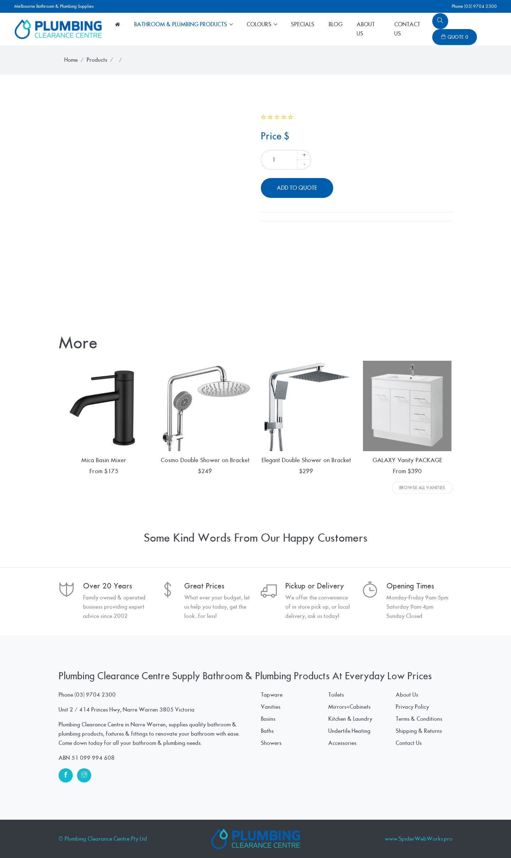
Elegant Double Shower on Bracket (306, 460)
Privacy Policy (412, 706)
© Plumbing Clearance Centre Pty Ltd (103, 838)
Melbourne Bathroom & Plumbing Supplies (54, 6)
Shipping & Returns (419, 731)
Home (71, 59)
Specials (302, 24)
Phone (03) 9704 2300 (474, 6)
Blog (335, 24)
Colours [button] (260, 24)
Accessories (342, 743)
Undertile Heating (349, 731)
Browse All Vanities (422, 488)
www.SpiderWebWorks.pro (418, 838)
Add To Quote (297, 188)
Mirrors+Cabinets (349, 706)
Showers (271, 743)
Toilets (336, 694)
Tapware (271, 694)
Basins (268, 719)
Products (97, 59)
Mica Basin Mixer (103, 460)
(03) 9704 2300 (95, 694)
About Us (366, 29)
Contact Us (407, 29)
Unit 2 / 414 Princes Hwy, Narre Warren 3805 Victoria (126, 709)
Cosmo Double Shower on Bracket (205, 460)
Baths (267, 731)
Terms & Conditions (419, 719)
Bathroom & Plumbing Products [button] (181, 24)
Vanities (270, 706)
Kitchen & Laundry (350, 719)
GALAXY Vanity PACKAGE (407, 460)
